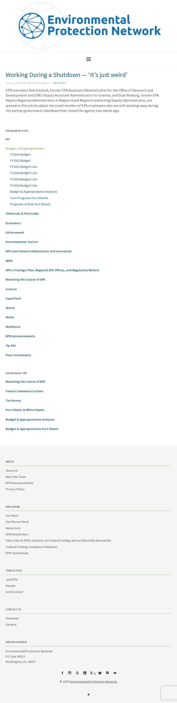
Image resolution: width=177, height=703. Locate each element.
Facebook (62, 674)
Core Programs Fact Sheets (29, 198)
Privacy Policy (15, 489)
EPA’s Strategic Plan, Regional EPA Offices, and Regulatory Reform (52, 270)
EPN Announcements (20, 336)
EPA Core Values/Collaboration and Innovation (39, 251)
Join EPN (11, 579)
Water (10, 317)
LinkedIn (84, 674)
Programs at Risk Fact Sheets (30, 204)
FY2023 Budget (20, 154)
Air (8, 139)
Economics (13, 223)
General (11, 624)
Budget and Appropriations (25, 148)
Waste (10, 308)
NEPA (9, 261)
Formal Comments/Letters (24, 391)
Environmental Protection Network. (94, 681)
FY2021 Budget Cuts (23, 167)
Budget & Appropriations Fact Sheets (32, 429)
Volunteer (12, 618)
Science (11, 289)
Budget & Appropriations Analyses (33, 192)
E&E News (59, 83)
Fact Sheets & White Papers (25, 410)
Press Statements (18, 355)
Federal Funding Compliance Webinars (32, 547)
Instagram (69, 674)
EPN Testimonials (17, 553)
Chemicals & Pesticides (22, 213)
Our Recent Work (17, 522)
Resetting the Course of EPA (25, 279)
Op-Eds (11, 345)
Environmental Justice (22, 242)
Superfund (13, 298)
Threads (77, 674)
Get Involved (14, 592)
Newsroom (13, 528)
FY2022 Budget (20, 160)
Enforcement (15, 232)
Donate (10, 586)
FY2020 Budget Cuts (23, 173)
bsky (99, 674)
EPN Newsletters (17, 534)
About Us (12, 471)
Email (114, 674)
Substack (107, 674)
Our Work (12, 515)
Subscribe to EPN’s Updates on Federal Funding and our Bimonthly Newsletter (58, 540)
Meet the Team (16, 477)
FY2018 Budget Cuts (23, 185)
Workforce (13, 327)
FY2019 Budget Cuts (23, 179)
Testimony (13, 400)
